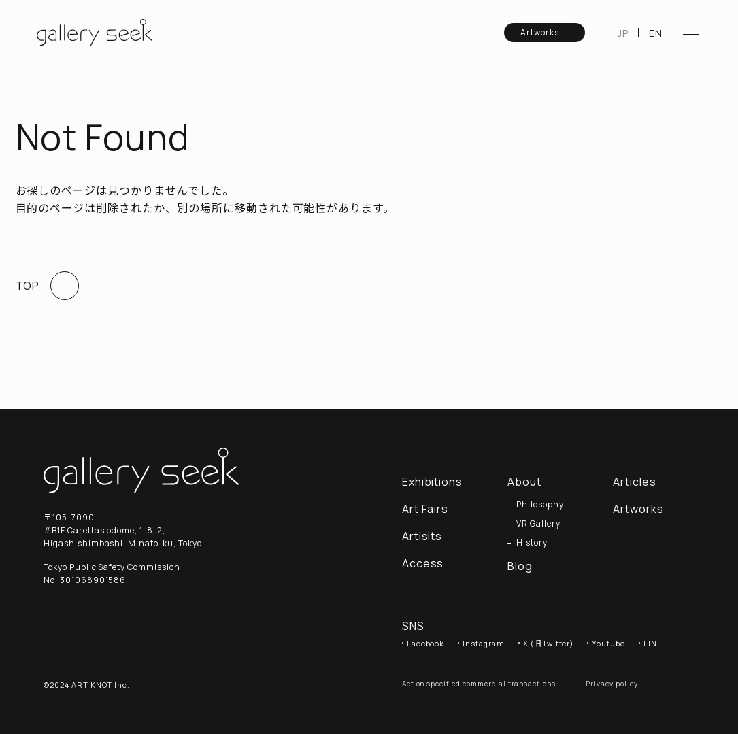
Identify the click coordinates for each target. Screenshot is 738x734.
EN (655, 33)
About (524, 481)
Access (423, 563)
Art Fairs (425, 508)
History (532, 543)
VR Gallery (538, 524)
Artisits (422, 536)
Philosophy (540, 505)
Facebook (426, 643)
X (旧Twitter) (548, 643)
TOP (48, 285)
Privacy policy (611, 683)
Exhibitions (432, 481)
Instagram (484, 643)
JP (623, 33)
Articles (641, 481)
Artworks (545, 32)
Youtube (608, 643)
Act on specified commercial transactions (479, 683)
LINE (652, 643)
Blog (520, 565)
